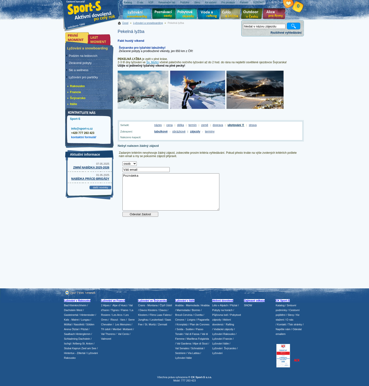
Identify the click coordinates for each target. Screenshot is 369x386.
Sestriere (180, 353)
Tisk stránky (295, 324)
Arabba (205, 305)
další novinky (100, 187)
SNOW (248, 305)
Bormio (196, 310)
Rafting (230, 324)
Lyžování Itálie (183, 357)
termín (193, 125)
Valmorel (106, 338)
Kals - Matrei (71, 319)
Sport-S (75, 119)
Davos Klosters (148, 310)
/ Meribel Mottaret (121, 329)
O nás (289, 319)
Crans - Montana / (149, 305)
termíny (210, 131)
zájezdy (195, 131)
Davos (163, 310)
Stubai (67, 348)
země (204, 125)
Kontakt (281, 324)
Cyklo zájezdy (231, 14)
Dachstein (84, 338)
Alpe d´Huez (120, 305)
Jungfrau (143, 319)
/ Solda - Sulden (184, 329)
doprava (218, 125)
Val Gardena (184, 343)
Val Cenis (123, 334)
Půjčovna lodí (220, 314)
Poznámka (170, 192)
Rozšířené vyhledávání (286, 32)
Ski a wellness (78, 70)
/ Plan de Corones (198, 324)
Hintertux (69, 353)
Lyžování (137, 14)
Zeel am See (88, 348)
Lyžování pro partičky (83, 77)
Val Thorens (108, 334)
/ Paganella (202, 319)
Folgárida (203, 338)
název (158, 125)
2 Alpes (105, 305)
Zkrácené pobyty (80, 63)
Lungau (85, 319)
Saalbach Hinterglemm (77, 334)
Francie (75, 92)
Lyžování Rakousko (223, 334)
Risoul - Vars (118, 319)
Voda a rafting (209, 14)
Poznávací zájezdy (164, 14)
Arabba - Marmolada (187, 305)
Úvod (125, 22)
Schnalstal (197, 348)
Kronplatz (182, 324)
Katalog (280, 305)
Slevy (291, 314)
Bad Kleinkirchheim (75, 305)
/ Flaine (124, 310)
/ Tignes (114, 310)
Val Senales (182, 348)
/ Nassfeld (78, 324)
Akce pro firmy (275, 14)
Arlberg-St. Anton (83, 343)
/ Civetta (198, 314)
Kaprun (76, 348)
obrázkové (178, 131)
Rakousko (77, 86)
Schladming (71, 338)
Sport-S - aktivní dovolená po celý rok (93, 10)
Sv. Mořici (152, 62)
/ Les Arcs (116, 314)
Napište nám (283, 329)
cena (169, 125)
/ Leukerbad (156, 319)
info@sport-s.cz (82, 128)
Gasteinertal (71, 314)
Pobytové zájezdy (187, 14)
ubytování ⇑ (235, 125)
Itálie (73, 104)
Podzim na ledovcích (83, 56)
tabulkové (161, 131)
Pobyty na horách (222, 310)
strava (253, 125)
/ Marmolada (182, 310)
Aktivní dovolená (253, 14)
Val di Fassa (192, 334)
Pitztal (84, 329)
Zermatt (162, 324)
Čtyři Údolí (166, 305)
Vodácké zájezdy (223, 329)
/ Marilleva (191, 338)
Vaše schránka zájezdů (292, 4)
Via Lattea (194, 353)
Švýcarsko (77, 98)
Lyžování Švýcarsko (224, 348)
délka (180, 125)
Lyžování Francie (222, 338)
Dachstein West (73, 310)
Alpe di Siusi (200, 343)
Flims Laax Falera (160, 314)
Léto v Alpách (220, 305)
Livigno (191, 319)
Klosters (143, 314)
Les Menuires (123, 324)
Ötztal (75, 329)
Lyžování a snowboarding (148, 22)
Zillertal (81, 353)
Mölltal (68, 324)
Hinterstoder (87, 314)
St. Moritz (150, 324)
